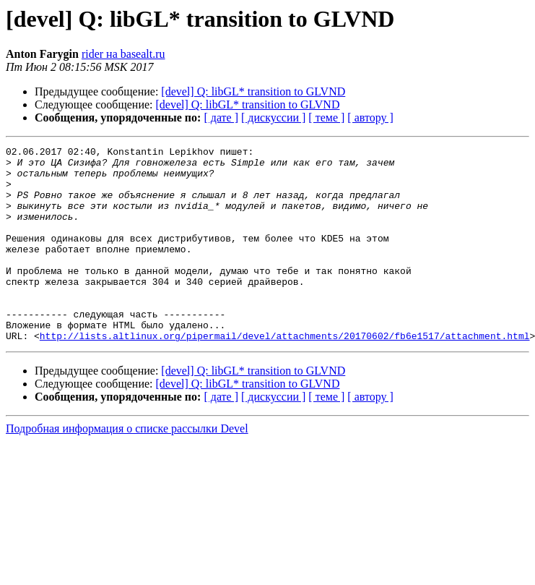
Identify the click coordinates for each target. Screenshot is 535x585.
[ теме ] (326, 117)
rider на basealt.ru (123, 54)
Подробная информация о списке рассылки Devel (127, 467)
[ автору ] (370, 117)
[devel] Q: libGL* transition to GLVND (253, 91)
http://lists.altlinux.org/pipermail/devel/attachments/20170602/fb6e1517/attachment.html (285, 374)
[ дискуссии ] (273, 117)
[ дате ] (221, 117)
